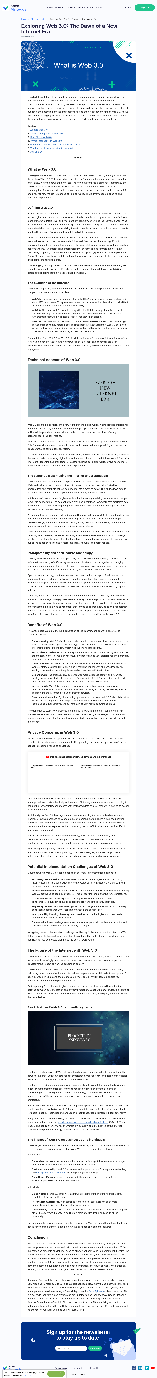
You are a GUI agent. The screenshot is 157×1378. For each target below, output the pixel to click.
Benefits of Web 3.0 (41, 137)
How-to (72, 8)
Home (24, 19)
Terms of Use (79, 1368)
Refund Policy (96, 1368)
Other (90, 8)
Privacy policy (60, 1368)
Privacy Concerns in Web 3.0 (46, 140)
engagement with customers (50, 1172)
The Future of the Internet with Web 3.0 (51, 148)
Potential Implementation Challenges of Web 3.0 (56, 144)
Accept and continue (56, 1374)
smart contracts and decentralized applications (83, 1122)
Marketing (60, 8)
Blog (33, 19)
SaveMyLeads (96, 1291)
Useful (81, 8)
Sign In (128, 8)
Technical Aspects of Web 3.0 (46, 133)
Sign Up (145, 7)
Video (99, 8)
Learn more (28, 1375)
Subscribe (95, 1348)
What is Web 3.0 (39, 129)
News (50, 8)
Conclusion (36, 152)
